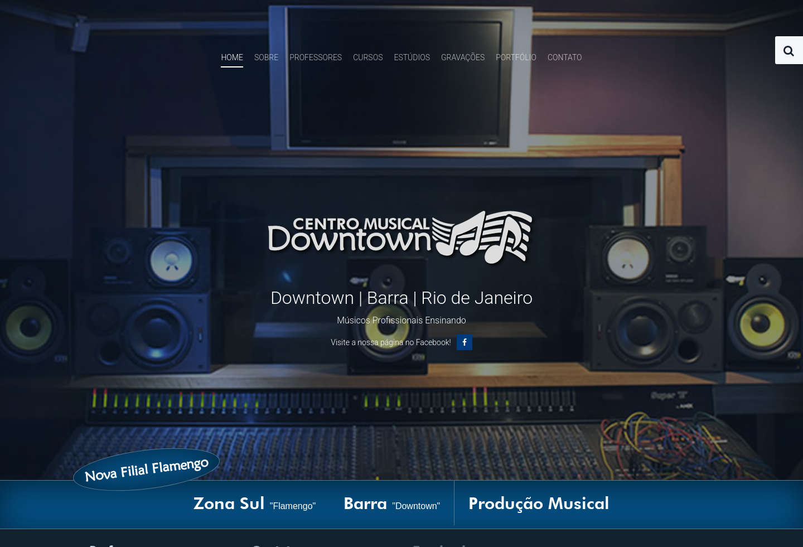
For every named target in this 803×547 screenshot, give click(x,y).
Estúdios (412, 57)
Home (232, 57)
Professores (315, 57)
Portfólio (516, 57)
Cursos (368, 57)
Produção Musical (538, 503)
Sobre (266, 57)
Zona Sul (255, 503)
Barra (392, 503)
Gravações (463, 57)
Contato (565, 57)
